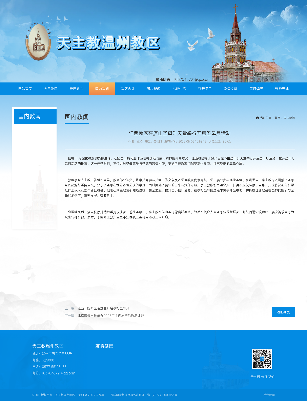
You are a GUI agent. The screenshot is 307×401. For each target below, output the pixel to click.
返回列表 (283, 312)
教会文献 (231, 89)
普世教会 (76, 89)
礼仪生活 (179, 89)
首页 (277, 118)
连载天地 (282, 89)
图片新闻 (153, 89)
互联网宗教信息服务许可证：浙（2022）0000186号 (143, 395)
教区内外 (128, 89)
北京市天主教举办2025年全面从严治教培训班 (111, 315)
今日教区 (51, 89)
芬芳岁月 (205, 89)
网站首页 (25, 89)
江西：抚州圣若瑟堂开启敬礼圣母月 (103, 308)
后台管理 (269, 395)
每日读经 (256, 89)
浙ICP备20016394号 (91, 395)
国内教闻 (102, 89)
